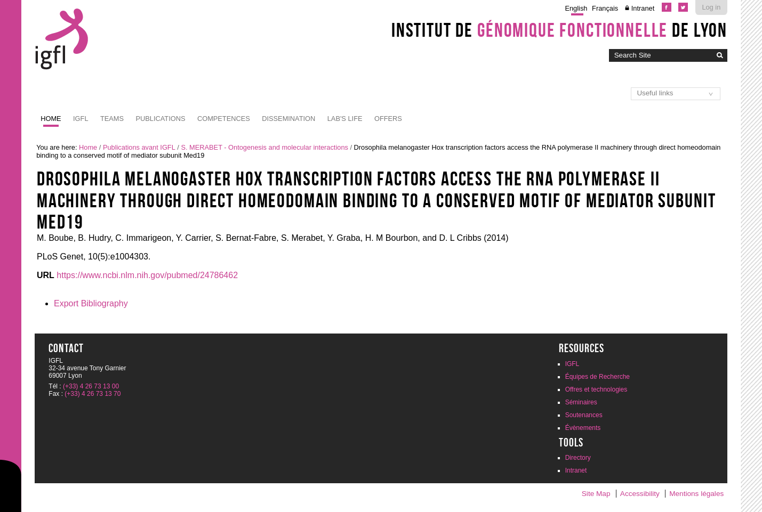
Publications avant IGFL (139, 147)
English (576, 8)
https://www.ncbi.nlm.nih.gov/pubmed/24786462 (147, 275)
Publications (161, 119)
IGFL (80, 119)
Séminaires (581, 402)
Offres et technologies (596, 389)
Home (51, 119)
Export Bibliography (91, 303)
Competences (223, 119)
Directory (578, 457)
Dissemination (288, 119)
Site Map (596, 494)
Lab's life (345, 119)
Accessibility (640, 494)
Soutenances (584, 415)
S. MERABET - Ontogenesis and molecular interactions (264, 147)
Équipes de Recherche (597, 376)
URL (45, 275)
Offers (388, 119)
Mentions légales (696, 494)
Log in (711, 7)
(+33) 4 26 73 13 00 (91, 386)
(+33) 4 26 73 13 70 (93, 393)
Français (605, 8)
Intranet (642, 8)
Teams (112, 119)
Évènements (583, 428)
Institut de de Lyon (559, 29)
